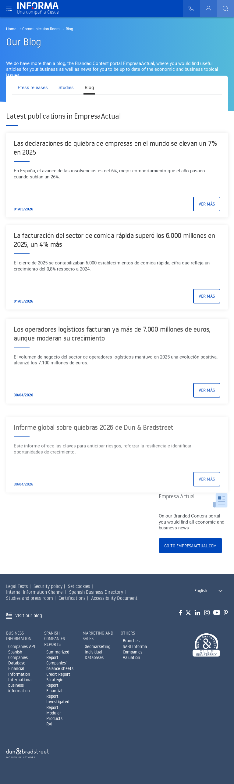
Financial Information (19, 671)
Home (11, 28)
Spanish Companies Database (18, 657)
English (200, 590)
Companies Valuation (132, 654)
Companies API (21, 646)
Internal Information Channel (35, 592)
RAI (49, 724)
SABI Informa (135, 646)
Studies (68, 87)
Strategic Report (54, 682)
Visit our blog (28, 615)
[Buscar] (225, 8)
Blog (92, 87)
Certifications (72, 598)
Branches (131, 640)
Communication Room (41, 28)
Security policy (48, 586)
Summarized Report (57, 654)
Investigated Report (57, 704)
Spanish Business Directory (96, 592)
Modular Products (54, 715)
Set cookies (79, 586)
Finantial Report (54, 693)
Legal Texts (17, 586)
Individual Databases (94, 654)
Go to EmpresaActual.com (190, 546)
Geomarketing (97, 646)
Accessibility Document (114, 598)
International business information (20, 685)
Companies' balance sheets (59, 665)
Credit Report (58, 674)
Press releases (33, 87)
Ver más (207, 208)
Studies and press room (29, 598)
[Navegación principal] (8, 8)
